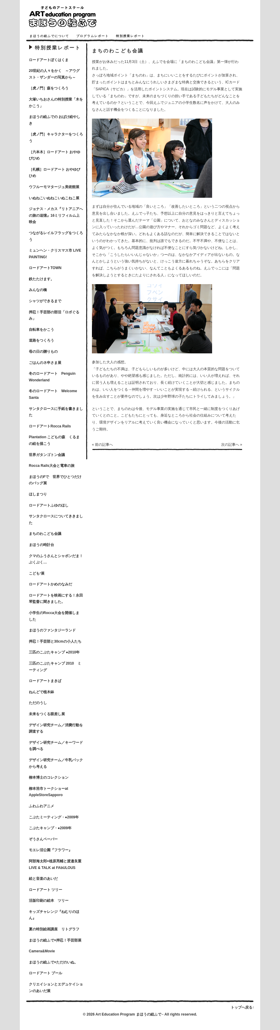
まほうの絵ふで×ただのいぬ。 (53, 962)
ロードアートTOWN (45, 268)
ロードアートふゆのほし (48, 505)
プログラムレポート (92, 36)
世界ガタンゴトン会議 (47, 455)
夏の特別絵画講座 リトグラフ (54, 929)
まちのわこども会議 (45, 534)
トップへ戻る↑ (242, 1007)
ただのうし (38, 703)
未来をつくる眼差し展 (47, 714)
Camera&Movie (42, 951)
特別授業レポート (130, 36)
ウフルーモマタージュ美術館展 (54, 187)
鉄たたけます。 (41, 279)
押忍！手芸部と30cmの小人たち (55, 641)
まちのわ (139, 75)
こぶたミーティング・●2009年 (54, 817)
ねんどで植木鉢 (41, 692)
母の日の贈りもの (43, 351)
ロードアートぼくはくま (48, 60)
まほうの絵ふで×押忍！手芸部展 (55, 940)
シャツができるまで (45, 301)
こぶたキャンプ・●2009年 (50, 828)
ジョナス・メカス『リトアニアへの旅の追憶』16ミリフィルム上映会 (56, 215)
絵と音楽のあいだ (43, 878)
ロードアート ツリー (45, 890)
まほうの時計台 (41, 545)
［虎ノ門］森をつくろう (48, 88)
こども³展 (36, 573)
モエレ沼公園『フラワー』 (50, 850)
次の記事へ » (231, 444)
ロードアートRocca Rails (50, 426)
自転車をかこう (41, 329)
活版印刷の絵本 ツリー (48, 900)
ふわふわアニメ (41, 806)
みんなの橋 (38, 290)
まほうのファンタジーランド (52, 630)
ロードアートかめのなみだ (50, 584)
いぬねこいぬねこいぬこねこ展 (54, 198)
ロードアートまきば (45, 681)
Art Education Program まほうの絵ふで (128, 1014)
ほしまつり (38, 494)
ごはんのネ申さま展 (45, 363)
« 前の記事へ (102, 444)
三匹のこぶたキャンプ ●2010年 (54, 652)
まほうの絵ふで (71, 16)
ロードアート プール (45, 973)
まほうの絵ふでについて (49, 36)
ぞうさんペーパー (43, 839)
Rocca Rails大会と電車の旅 (52, 466)
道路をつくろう (41, 340)
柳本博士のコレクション (48, 777)
